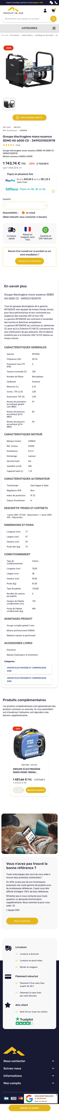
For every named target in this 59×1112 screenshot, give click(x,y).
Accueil (4, 35)
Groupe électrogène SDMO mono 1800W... (26, 771)
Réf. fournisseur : (10, 131)
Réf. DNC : (7, 127)
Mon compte (12, 1083)
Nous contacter (22, 921)
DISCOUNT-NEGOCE (44, 1096)
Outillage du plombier (44, 35)
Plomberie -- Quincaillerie (21, 35)
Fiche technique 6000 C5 (31, 117)
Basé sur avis (41, 1101)
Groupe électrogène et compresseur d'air (26, 669)
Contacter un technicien (29, 261)
